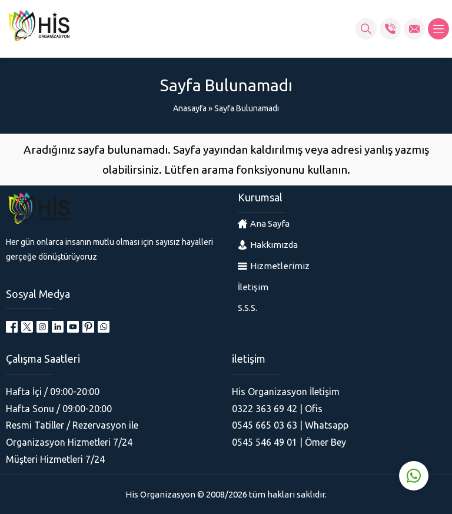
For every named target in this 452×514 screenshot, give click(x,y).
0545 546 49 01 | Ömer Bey (289, 442)
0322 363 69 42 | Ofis (277, 408)
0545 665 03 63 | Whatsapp (290, 425)
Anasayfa (190, 108)
